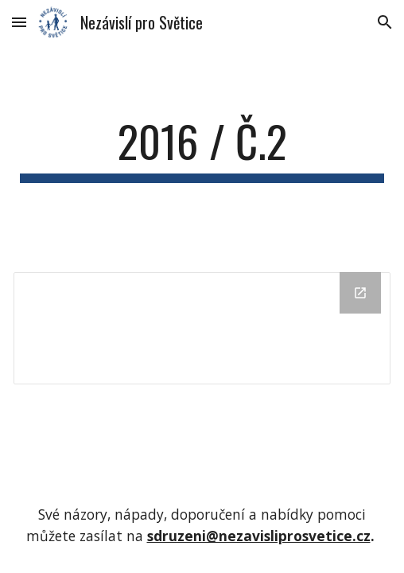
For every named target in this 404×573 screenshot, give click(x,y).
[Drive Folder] (202, 328)
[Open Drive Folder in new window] (360, 293)
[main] (202, 148)
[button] (19, 22)
